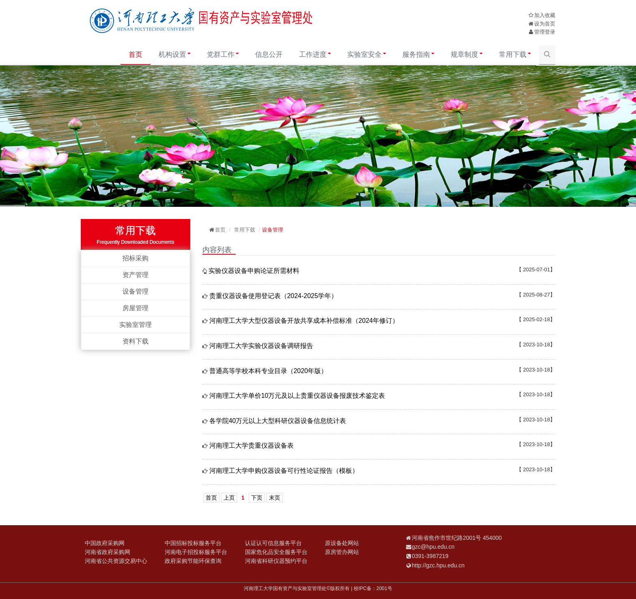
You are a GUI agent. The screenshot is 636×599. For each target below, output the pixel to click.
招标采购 (135, 258)
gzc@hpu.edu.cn (433, 546)
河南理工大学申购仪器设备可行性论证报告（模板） (284, 470)
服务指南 (418, 54)
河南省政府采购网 (107, 552)
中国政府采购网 (105, 543)
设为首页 (544, 24)
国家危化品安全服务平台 (276, 552)
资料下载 (135, 341)
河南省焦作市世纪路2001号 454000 (457, 538)
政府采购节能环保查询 (193, 561)
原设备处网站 (342, 543)
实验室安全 (366, 54)
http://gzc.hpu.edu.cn (438, 565)
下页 (256, 497)
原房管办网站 (342, 552)
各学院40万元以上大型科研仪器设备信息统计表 (277, 420)
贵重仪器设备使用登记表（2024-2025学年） (273, 295)
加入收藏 (544, 15)
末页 (274, 497)
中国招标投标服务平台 (193, 543)
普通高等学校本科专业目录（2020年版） (268, 370)
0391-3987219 (430, 556)
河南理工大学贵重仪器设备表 (251, 445)
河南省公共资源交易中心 (116, 561)
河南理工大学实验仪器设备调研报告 (261, 345)
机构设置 (175, 54)
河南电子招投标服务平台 (196, 552)
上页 (229, 497)
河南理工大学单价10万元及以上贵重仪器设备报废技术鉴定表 (297, 395)
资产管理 (135, 274)
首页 (135, 54)
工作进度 (315, 54)
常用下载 (515, 54)
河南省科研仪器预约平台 (276, 561)
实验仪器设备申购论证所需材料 (253, 270)
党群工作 (223, 54)
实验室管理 (135, 324)
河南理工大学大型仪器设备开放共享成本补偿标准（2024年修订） (304, 320)
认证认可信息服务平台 (273, 543)
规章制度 (467, 54)
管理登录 (544, 32)
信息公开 (269, 54)
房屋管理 (135, 308)
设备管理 (135, 291)
